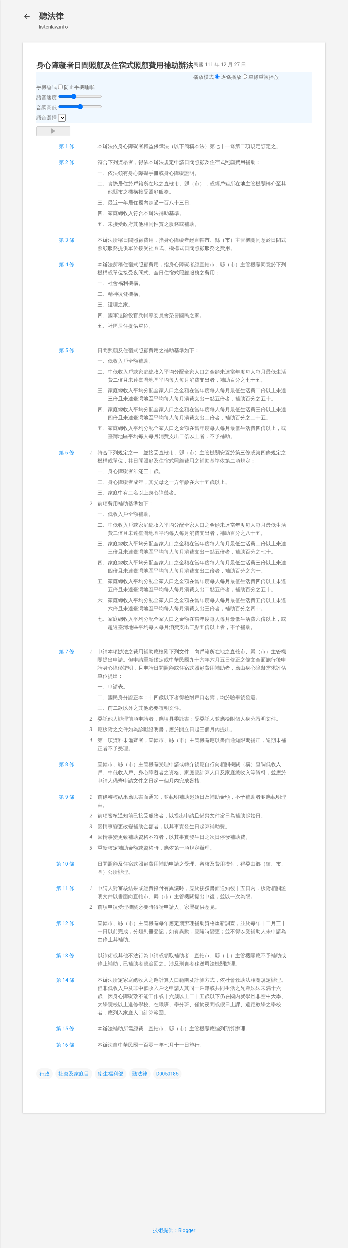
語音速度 (46, 97)
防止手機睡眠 (79, 87)
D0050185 (167, 1074)
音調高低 (46, 108)
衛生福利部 (110, 1074)
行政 (44, 1074)
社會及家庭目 (73, 1074)
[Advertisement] (174, 1165)
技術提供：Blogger (174, 1230)
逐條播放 (231, 77)
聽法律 (51, 16)
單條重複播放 (263, 77)
